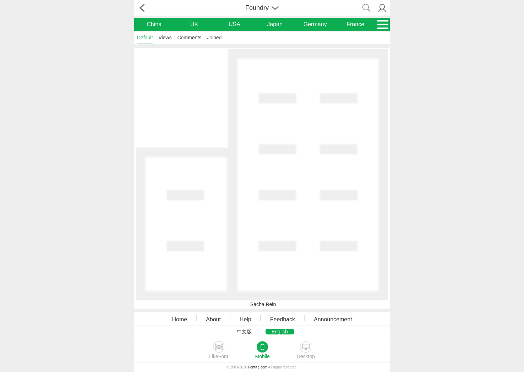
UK (194, 24)
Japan (275, 24)
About (213, 319)
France (355, 24)
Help (245, 319)
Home (179, 319)
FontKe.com (257, 367)
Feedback (282, 319)
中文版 (244, 331)
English (280, 331)
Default (145, 37)
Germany (315, 24)
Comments (189, 37)
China (154, 24)
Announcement (333, 319)
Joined (214, 37)
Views (164, 37)
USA (234, 24)
